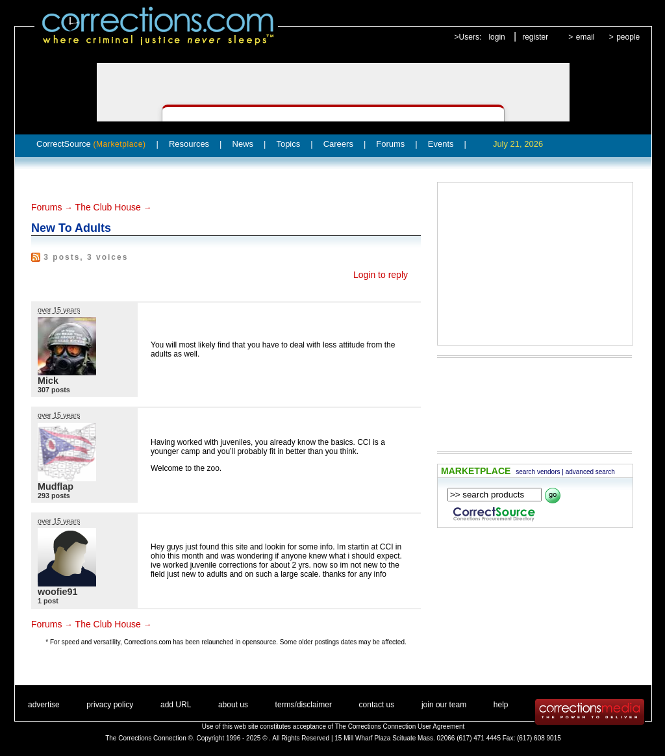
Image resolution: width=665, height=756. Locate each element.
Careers (338, 144)
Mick (48, 380)
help (501, 704)
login (496, 37)
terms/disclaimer (303, 704)
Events (441, 144)
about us (233, 704)
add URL (175, 704)
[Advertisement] (535, 264)
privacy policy (109, 704)
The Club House (108, 207)
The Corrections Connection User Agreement (400, 726)
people (628, 37)
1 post (48, 601)
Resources (189, 144)
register (535, 37)
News (243, 144)
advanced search (590, 471)
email (585, 37)
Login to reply (380, 275)
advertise (44, 704)
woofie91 (58, 591)
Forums (390, 144)
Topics (288, 144)
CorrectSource (91, 144)
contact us (377, 704)
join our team (443, 704)
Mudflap (55, 486)
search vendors (538, 471)
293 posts (54, 495)
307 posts (54, 390)
